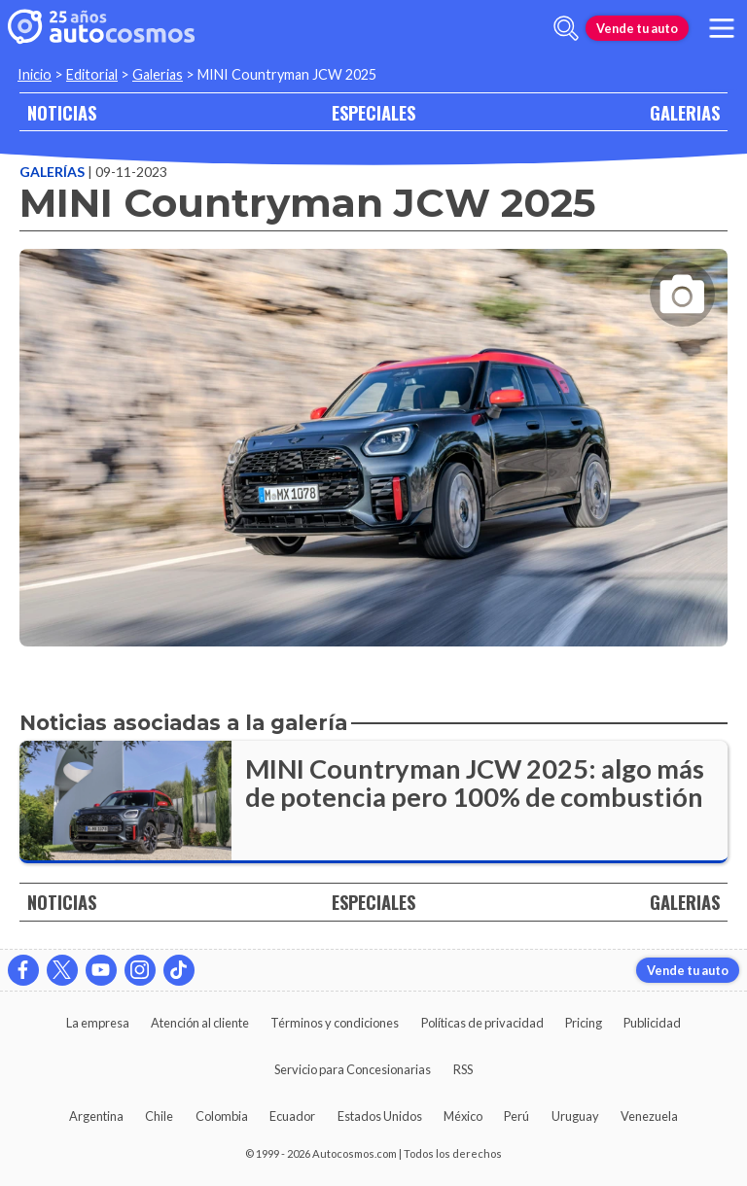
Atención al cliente (200, 1022)
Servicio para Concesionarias (352, 1069)
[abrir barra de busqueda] (566, 28)
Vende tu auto (637, 28)
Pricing (583, 1022)
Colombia (222, 1116)
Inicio (35, 74)
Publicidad (652, 1022)
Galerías (53, 171)
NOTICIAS (61, 112)
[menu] (721, 28)
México (463, 1116)
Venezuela (649, 1116)
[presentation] (373, 430)
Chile (159, 1116)
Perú (516, 1116)
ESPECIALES (373, 112)
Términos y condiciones (334, 1022)
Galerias (157, 74)
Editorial (92, 74)
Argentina (96, 1116)
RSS (463, 1069)
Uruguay (575, 1116)
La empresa (97, 1022)
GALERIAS (685, 112)
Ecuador (292, 1116)
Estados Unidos (380, 1116)
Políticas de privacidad (482, 1022)
